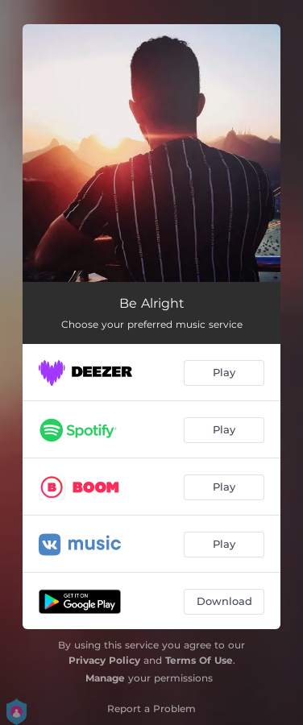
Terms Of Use (199, 660)
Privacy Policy (104, 660)
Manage (105, 678)
